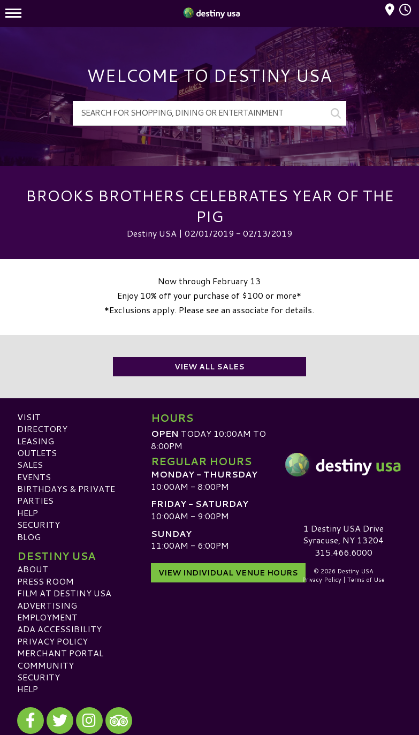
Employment (47, 617)
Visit (29, 417)
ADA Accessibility (59, 629)
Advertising (47, 605)
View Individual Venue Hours (228, 572)
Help (27, 512)
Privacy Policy (52, 641)
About (32, 569)
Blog (29, 537)
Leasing (35, 441)
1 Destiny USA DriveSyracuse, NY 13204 (343, 534)
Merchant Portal (60, 653)
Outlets (37, 452)
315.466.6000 (343, 552)
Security (38, 524)
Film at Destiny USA (64, 593)
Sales (30, 464)
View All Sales (209, 366)
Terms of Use (366, 579)
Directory (42, 428)
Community (45, 665)
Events (34, 477)
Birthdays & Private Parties (66, 494)
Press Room (45, 581)
